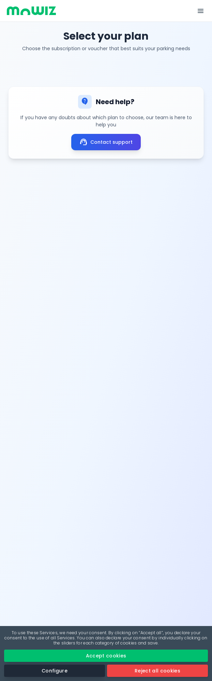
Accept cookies (106, 655)
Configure (54, 670)
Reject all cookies (157, 670)
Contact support (106, 142)
